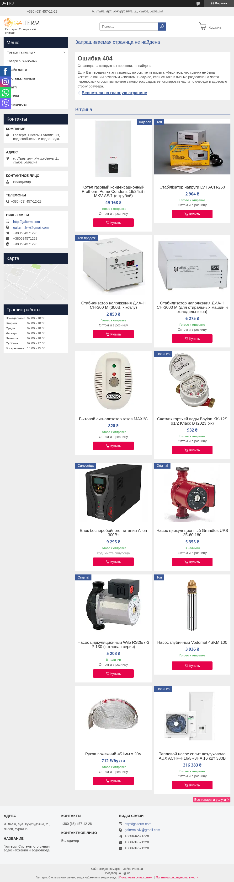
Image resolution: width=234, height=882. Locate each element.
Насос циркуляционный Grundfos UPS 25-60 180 (192, 533)
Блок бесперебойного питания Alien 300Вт (113, 533)
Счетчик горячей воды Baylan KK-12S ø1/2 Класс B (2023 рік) (192, 421)
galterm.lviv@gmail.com (31, 227)
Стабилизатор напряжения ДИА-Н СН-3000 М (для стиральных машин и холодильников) (192, 307)
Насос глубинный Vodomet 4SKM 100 (192, 642)
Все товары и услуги (210, 799)
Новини (13, 96)
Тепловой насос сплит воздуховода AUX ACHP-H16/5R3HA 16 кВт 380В (192, 756)
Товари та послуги (21, 52)
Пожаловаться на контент (136, 877)
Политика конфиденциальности (177, 877)
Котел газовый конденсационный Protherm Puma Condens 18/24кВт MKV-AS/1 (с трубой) (113, 191)
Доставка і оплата (21, 78)
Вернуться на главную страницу (114, 93)
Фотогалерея (17, 104)
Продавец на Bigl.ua (117, 873)
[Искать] (162, 26)
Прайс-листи (17, 70)
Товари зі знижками (22, 61)
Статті (12, 87)
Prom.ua (137, 869)
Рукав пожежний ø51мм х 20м (113, 754)
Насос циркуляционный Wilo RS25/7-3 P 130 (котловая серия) (113, 644)
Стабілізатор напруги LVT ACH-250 (192, 187)
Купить (115, 223)
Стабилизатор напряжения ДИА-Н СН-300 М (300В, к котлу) (113, 305)
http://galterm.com (26, 222)
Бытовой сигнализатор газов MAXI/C (113, 419)
